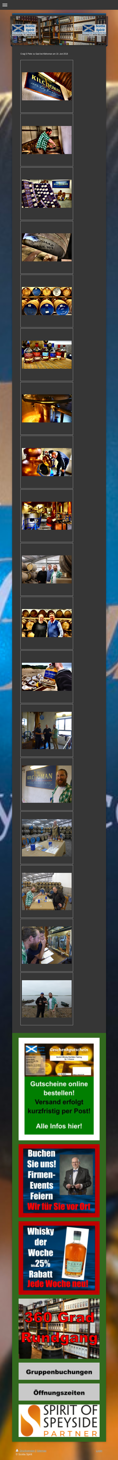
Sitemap (41, 1450)
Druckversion (26, 1450)
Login (99, 1450)
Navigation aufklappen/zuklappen (59, 5)
